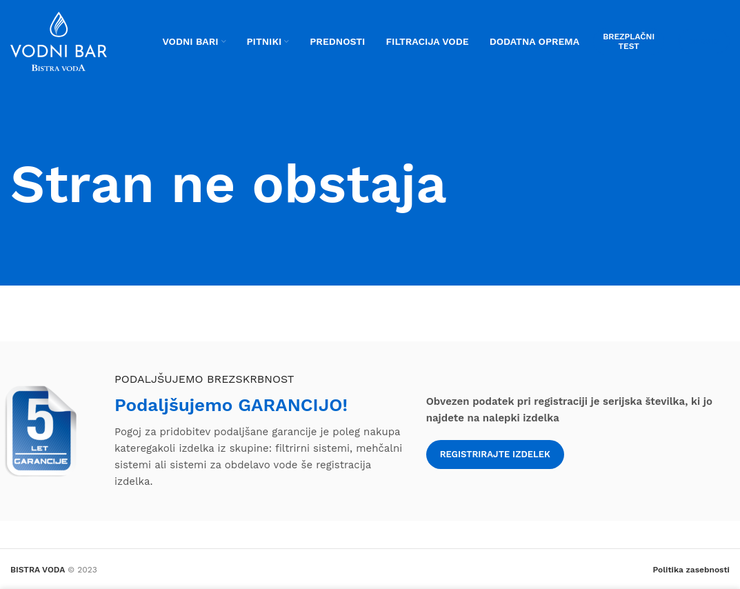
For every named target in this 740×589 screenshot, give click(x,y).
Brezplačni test (628, 41)
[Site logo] (58, 40)
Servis (704, 41)
